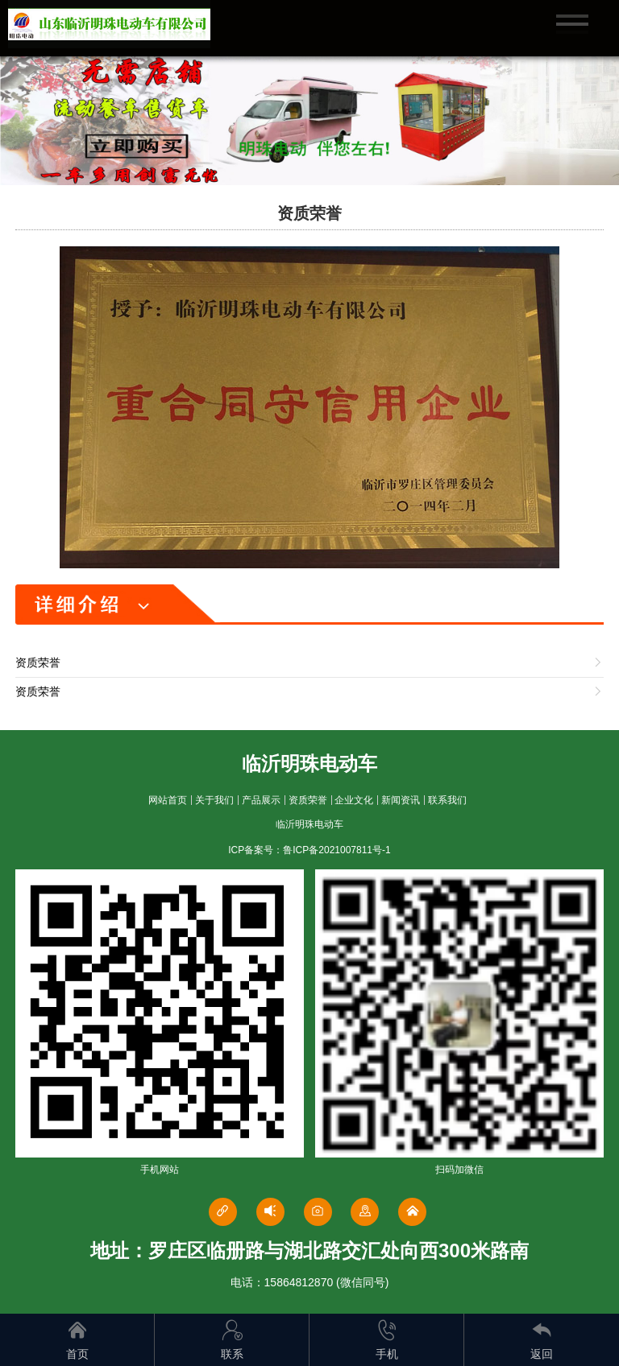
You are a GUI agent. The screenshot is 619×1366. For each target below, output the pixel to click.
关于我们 (214, 800)
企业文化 (353, 800)
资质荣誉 (308, 800)
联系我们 (447, 800)
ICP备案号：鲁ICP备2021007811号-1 (309, 850)
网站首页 (167, 800)
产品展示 (261, 800)
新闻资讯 (400, 800)
